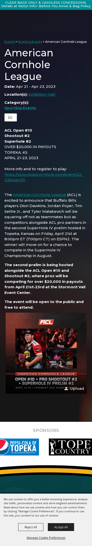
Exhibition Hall (41, 94)
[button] (46, 353)
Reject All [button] (31, 527)
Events (9, 42)
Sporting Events (30, 42)
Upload (77, 388)
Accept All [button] (61, 527)
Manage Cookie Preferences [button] (46, 538)
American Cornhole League (39, 194)
